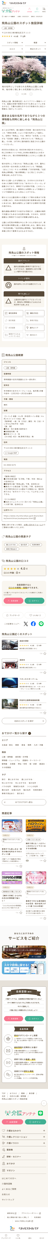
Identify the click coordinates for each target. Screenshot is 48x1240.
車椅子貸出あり (11, 549)
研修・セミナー (11, 1156)
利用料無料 (36, 544)
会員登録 (29, 10)
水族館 (12, 764)
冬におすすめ (20, 783)
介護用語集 (7, 1183)
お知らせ (6, 1194)
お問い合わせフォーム (33, 524)
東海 (23, 745)
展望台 (42, 764)
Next (30, 94)
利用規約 (37, 1217)
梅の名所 (27, 790)
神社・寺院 (22, 764)
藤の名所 (5, 790)
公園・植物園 (8, 28)
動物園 (4, 764)
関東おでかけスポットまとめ (11, 840)
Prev (17, 94)
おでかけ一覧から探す (14, 733)
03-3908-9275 (10, 465)
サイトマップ (8, 1199)
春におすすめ (11, 544)
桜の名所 (24, 544)
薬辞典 (7, 1149)
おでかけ (8, 1163)
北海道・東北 (7, 745)
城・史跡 (33, 764)
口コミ (42, 1238)
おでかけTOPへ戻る (24, 802)
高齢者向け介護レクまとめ (11, 891)
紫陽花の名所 (18, 786)
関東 (17, 745)
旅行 (3, 779)
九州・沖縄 (38, 745)
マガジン (8, 1170)
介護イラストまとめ (33, 839)
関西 (29, 745)
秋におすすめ (7, 783)
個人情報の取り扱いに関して (18, 1217)
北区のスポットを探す (24, 721)
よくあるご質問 (9, 1188)
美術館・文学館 (21, 757)
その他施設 (6, 767)
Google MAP (12, 453)
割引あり (20, 793)
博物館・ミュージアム (11, 760)
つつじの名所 (32, 786)
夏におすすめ (26, 779)
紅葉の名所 (16, 790)
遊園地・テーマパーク (31, 760)
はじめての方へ (9, 1178)
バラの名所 (6, 786)
